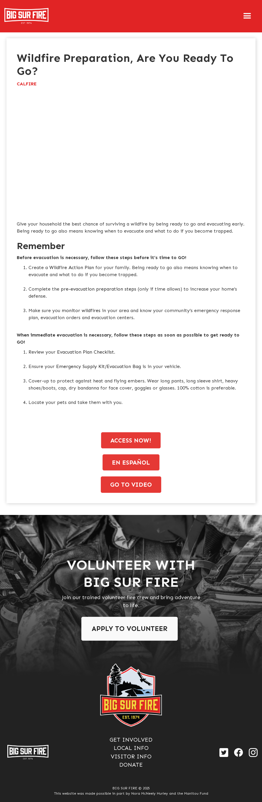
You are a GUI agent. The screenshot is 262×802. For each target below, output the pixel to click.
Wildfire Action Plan (71, 267)
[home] (26, 16)
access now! (130, 440)
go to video (131, 484)
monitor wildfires (81, 310)
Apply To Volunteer (129, 628)
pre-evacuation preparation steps (98, 289)
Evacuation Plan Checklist (85, 352)
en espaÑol (131, 462)
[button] (247, 16)
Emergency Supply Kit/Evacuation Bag (99, 366)
